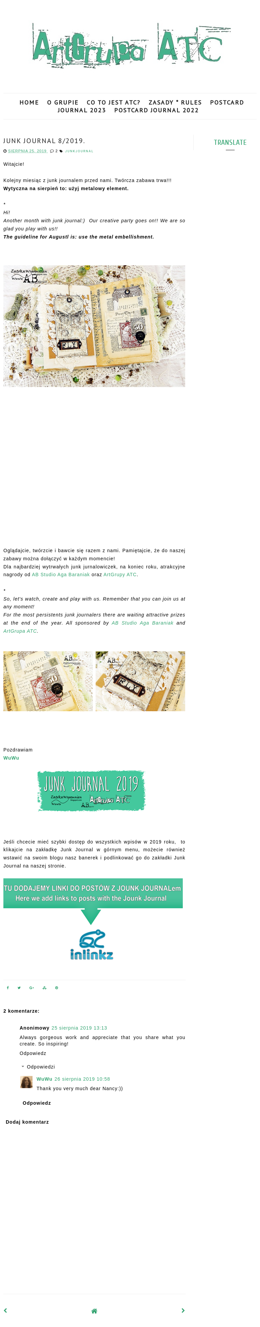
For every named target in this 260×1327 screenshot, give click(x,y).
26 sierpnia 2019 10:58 (82, 1079)
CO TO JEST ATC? (113, 102)
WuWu (11, 758)
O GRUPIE (63, 102)
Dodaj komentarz (27, 1122)
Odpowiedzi (41, 1067)
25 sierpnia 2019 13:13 (79, 1028)
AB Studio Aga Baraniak (61, 574)
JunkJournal (79, 151)
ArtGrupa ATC (20, 631)
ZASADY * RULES (175, 102)
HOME (29, 102)
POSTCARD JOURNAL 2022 (156, 110)
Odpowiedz (33, 1053)
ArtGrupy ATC (120, 574)
